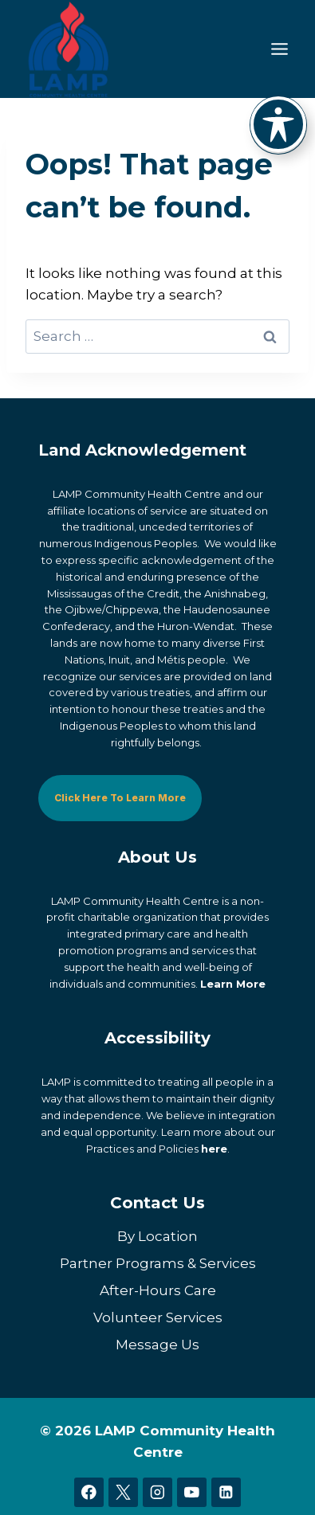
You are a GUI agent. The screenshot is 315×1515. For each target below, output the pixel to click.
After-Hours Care (158, 1290)
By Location (157, 1236)
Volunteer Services (157, 1317)
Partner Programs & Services (158, 1263)
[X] (123, 1492)
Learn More (233, 983)
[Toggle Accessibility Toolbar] (278, 124)
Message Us (157, 1345)
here (214, 1148)
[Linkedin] (226, 1492)
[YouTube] (192, 1492)
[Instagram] (157, 1492)
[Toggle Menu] (279, 49)
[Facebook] (89, 1492)
